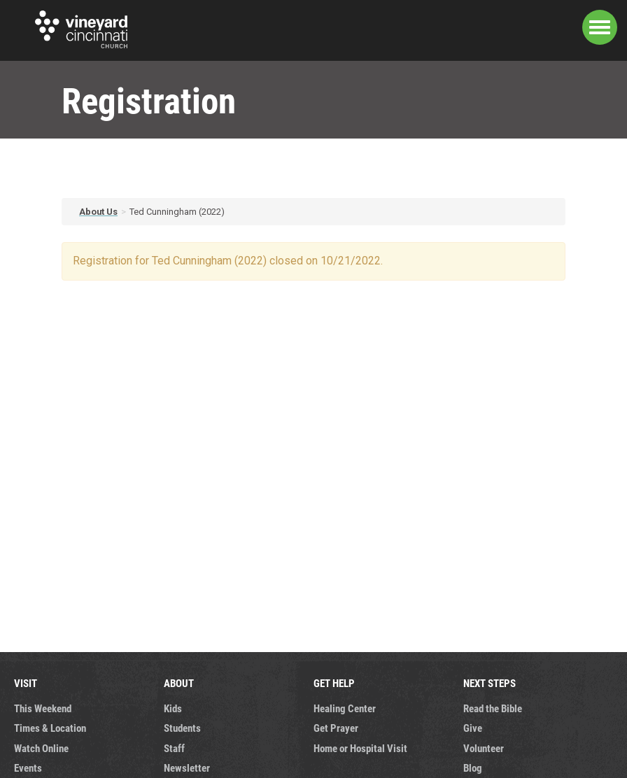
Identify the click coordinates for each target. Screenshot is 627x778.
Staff (174, 748)
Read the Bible (492, 708)
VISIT (25, 683)
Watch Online (41, 748)
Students (182, 728)
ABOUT (179, 683)
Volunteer (483, 748)
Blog (472, 768)
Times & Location (50, 728)
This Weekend (42, 708)
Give (472, 728)
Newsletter (187, 768)
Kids (173, 708)
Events (28, 768)
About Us (98, 211)
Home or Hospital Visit (360, 748)
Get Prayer (336, 728)
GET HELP (334, 683)
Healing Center (345, 708)
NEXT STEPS (489, 683)
